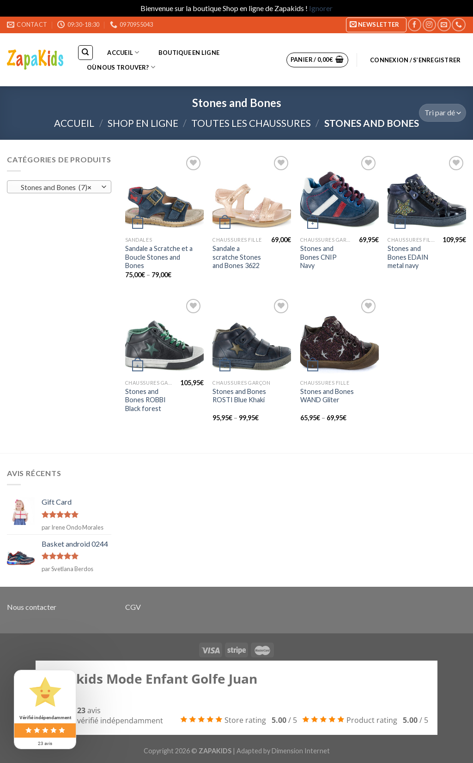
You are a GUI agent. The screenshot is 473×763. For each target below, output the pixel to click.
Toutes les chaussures (251, 123)
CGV (133, 606)
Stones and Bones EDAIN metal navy (408, 256)
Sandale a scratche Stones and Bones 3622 (236, 256)
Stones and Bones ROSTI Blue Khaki (239, 395)
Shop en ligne (143, 123)
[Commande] (442, 113)
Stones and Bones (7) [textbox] (54, 187)
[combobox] (59, 186)
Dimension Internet (301, 751)
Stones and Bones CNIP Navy (318, 256)
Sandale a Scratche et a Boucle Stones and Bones (159, 256)
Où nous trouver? (121, 67)
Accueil (123, 52)
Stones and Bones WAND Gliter (327, 395)
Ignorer (321, 8)
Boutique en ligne (188, 52)
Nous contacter (31, 606)
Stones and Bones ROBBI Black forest (145, 399)
